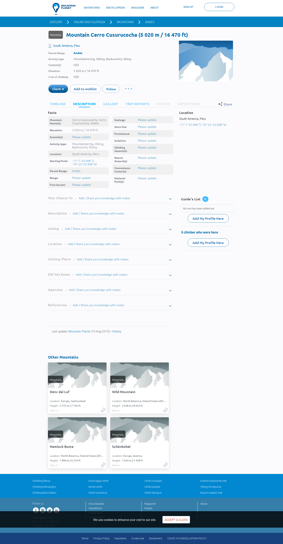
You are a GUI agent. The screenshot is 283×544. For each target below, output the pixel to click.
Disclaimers (155, 538)
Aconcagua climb (98, 480)
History (116, 331)
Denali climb (95, 486)
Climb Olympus (153, 492)
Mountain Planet (79, 331)
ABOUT (154, 7)
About (203, 503)
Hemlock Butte (62, 446)
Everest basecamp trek (213, 480)
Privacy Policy (101, 538)
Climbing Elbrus (41, 480)
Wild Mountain (123, 392)
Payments (120, 538)
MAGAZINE (137, 7)
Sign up (188, 6)
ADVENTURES (92, 7)
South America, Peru (66, 46)
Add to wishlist (85, 89)
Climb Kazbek (152, 486)
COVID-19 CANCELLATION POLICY (187, 538)
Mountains (125, 22)
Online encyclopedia (89, 22)
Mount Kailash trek (211, 492)
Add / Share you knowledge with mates (104, 198)
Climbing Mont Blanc (44, 492)
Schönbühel (121, 446)
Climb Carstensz (97, 492)
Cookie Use (137, 538)
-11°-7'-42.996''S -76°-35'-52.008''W (84, 162)
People (148, 508)
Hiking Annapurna (210, 486)
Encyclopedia (96, 503)
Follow (111, 89)
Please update (81, 137)
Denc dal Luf (59, 392)
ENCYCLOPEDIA (115, 7)
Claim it (58, 89)
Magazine (150, 503)
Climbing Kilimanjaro (44, 486)
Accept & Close (176, 520)
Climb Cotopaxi (153, 480)
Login (219, 6)
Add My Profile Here (208, 218)
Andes (149, 22)
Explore (56, 22)
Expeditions (95, 508)
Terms (84, 538)
